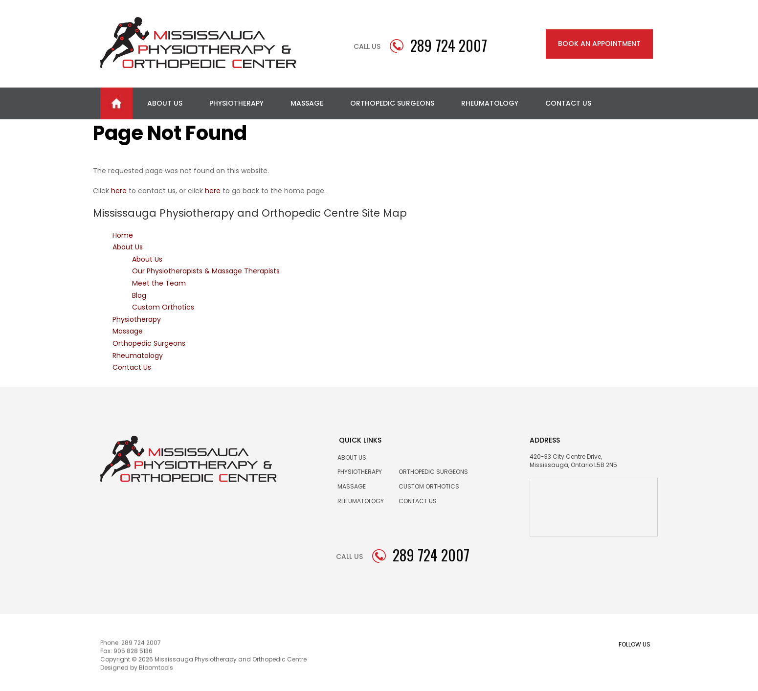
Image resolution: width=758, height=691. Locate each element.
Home (116, 103)
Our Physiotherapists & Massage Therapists (206, 271)
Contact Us (568, 103)
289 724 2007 (448, 45)
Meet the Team (159, 283)
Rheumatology (489, 103)
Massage (306, 103)
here (119, 191)
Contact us (418, 501)
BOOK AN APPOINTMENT (599, 43)
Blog (139, 295)
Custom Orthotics (163, 307)
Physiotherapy (236, 103)
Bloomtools (156, 669)
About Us (164, 103)
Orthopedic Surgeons (392, 103)
